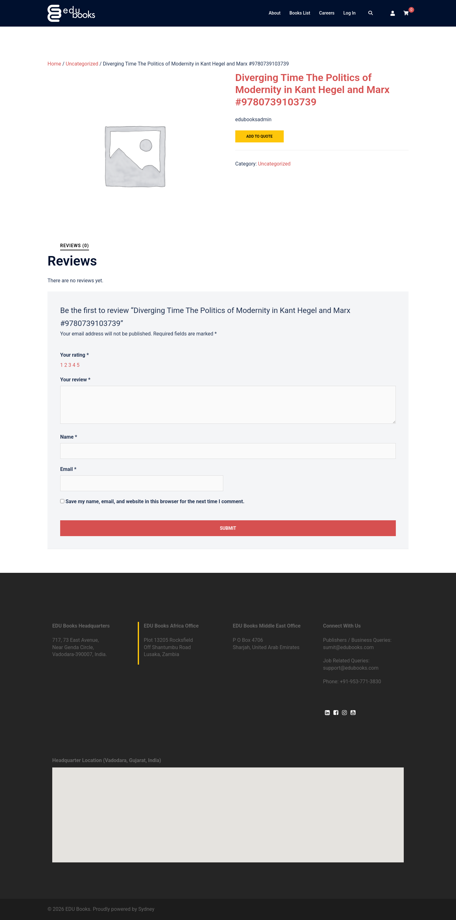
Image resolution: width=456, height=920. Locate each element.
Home (54, 64)
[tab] (74, 245)
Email (68, 469)
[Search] (370, 13)
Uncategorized (82, 64)
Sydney (146, 909)
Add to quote (259, 136)
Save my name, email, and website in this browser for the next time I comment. (155, 501)
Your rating (74, 355)
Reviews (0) (74, 245)
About (275, 13)
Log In (349, 13)
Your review (75, 380)
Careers (327, 13)
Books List (299, 13)
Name (68, 437)
